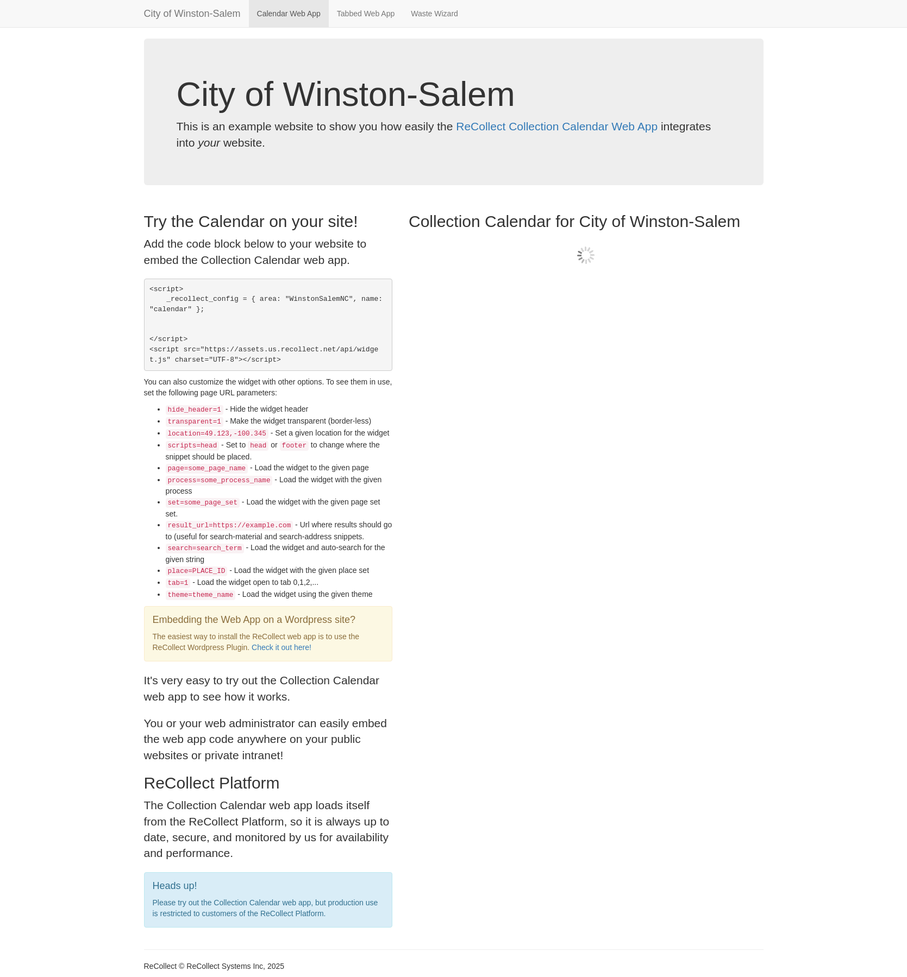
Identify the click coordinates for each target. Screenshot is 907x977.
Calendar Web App (289, 13)
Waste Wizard (434, 13)
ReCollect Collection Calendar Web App (557, 126)
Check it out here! (281, 647)
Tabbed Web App (366, 13)
